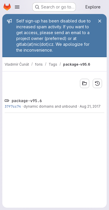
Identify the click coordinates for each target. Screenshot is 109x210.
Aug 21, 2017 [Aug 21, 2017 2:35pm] (90, 106)
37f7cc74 (13, 106)
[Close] (99, 21)
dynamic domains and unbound (50, 106)
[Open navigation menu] (17, 7)
